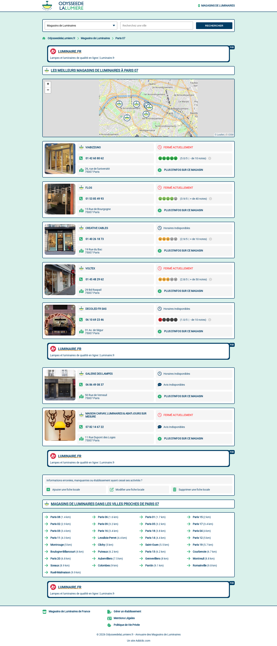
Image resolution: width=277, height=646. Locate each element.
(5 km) (202, 537)
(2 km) (202, 517)
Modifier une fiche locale (130, 489)
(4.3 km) (60, 537)
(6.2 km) (108, 551)
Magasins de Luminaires (218, 5)
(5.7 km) (203, 544)
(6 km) (67, 551)
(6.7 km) (205, 551)
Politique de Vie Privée (127, 624)
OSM (231, 134)
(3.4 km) (203, 524)
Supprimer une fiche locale (194, 489)
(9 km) (108, 565)
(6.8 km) (60, 558)
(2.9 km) (60, 524)
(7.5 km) (110, 558)
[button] (149, 107)
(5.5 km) (157, 544)
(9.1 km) (154, 565)
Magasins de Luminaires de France (69, 611)
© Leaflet (219, 134)
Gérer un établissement (127, 611)
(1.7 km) (155, 517)
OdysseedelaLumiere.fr (61, 38)
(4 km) (202, 530)
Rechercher (214, 25)
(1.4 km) (60, 517)
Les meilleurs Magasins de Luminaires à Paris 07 (94, 70)
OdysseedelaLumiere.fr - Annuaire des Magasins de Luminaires (143, 634)
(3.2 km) (108, 524)
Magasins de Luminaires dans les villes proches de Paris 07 (105, 504)
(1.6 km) (108, 517)
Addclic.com (143, 640)
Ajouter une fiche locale (66, 489)
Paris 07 (120, 38)
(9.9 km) (65, 572)
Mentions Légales (124, 618)
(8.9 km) (60, 565)
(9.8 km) (205, 565)
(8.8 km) (204, 558)
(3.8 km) (155, 530)
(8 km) (157, 558)
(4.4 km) (112, 537)
